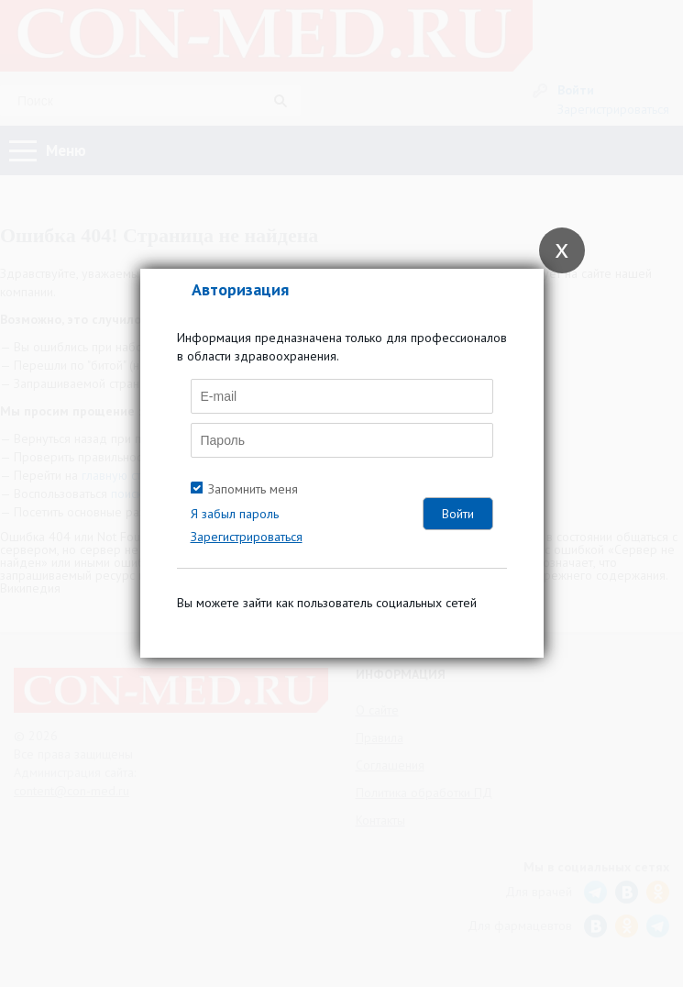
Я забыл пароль (235, 513)
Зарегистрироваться (247, 536)
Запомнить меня (253, 489)
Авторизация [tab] (240, 289)
